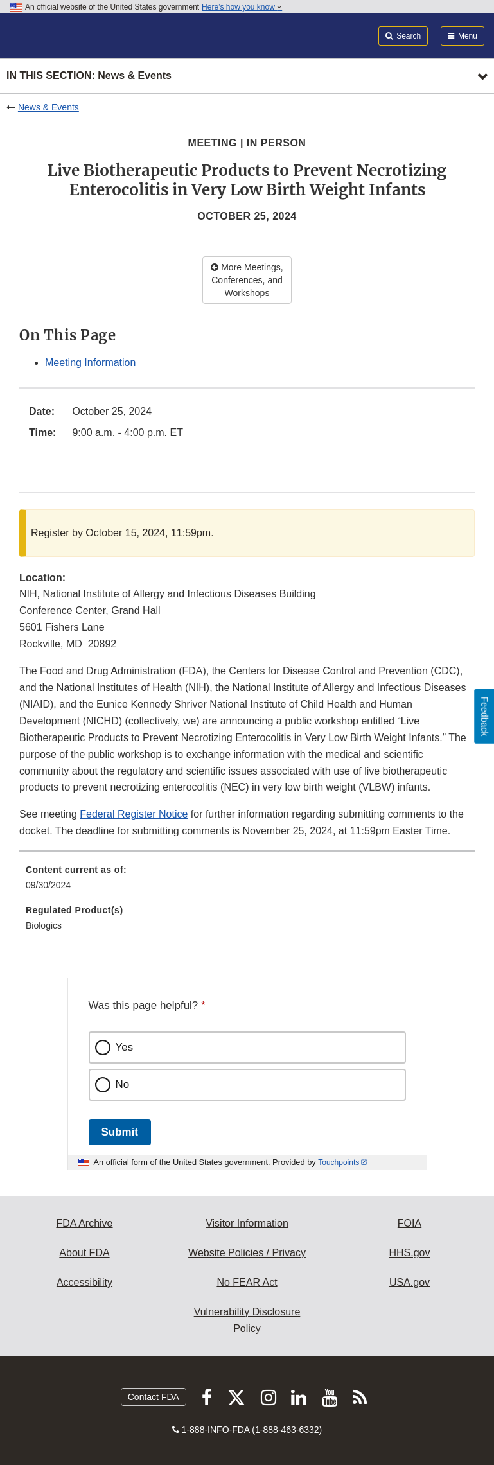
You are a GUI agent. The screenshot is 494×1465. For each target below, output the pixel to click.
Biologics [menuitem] (44, 925)
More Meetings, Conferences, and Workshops (247, 280)
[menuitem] (247, 881)
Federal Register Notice (134, 814)
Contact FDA (153, 1397)
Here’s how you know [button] (242, 7)
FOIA (409, 1223)
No (123, 1084)
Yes (125, 1047)
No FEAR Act (246, 1282)
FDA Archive (84, 1223)
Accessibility (84, 1282)
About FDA (84, 1252)
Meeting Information (90, 362)
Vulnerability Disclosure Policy (247, 1320)
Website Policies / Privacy (247, 1252)
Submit (119, 1132)
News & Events (48, 107)
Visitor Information (247, 1223)
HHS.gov (409, 1252)
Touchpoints (338, 1162)
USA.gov (409, 1282)
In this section (89, 76)
